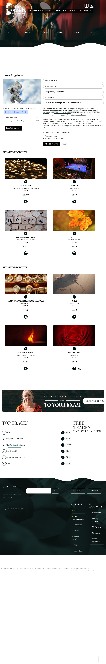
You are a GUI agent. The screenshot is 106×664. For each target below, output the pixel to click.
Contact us (78, 551)
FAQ (80, 11)
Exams (57, 11)
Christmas (78, 525)
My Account (96, 513)
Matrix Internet (92, 571)
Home (76, 511)
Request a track (69, 11)
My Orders (96, 527)
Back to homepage (13, 128)
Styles (49, 11)
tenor (47, 126)
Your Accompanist (36, 11)
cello (59, 126)
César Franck (64, 124)
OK (55, 491)
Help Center (94, 491)
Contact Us (78, 491)
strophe (55, 111)
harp (55, 126)
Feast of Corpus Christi (62, 113)
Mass (62, 115)
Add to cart (53, 144)
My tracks (96, 533)
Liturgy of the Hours (78, 115)
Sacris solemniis (74, 111)
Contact (88, 11)
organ (67, 126)
